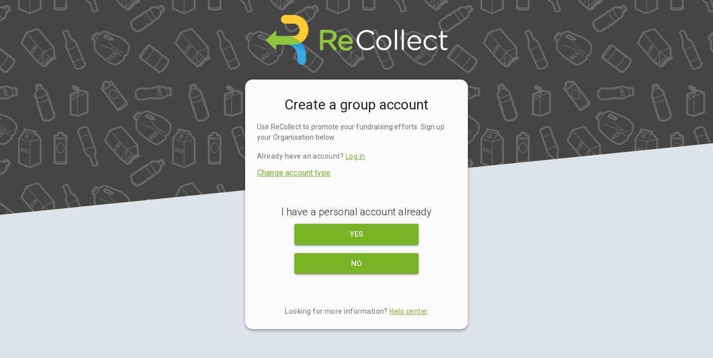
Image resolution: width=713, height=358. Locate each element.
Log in (355, 156)
